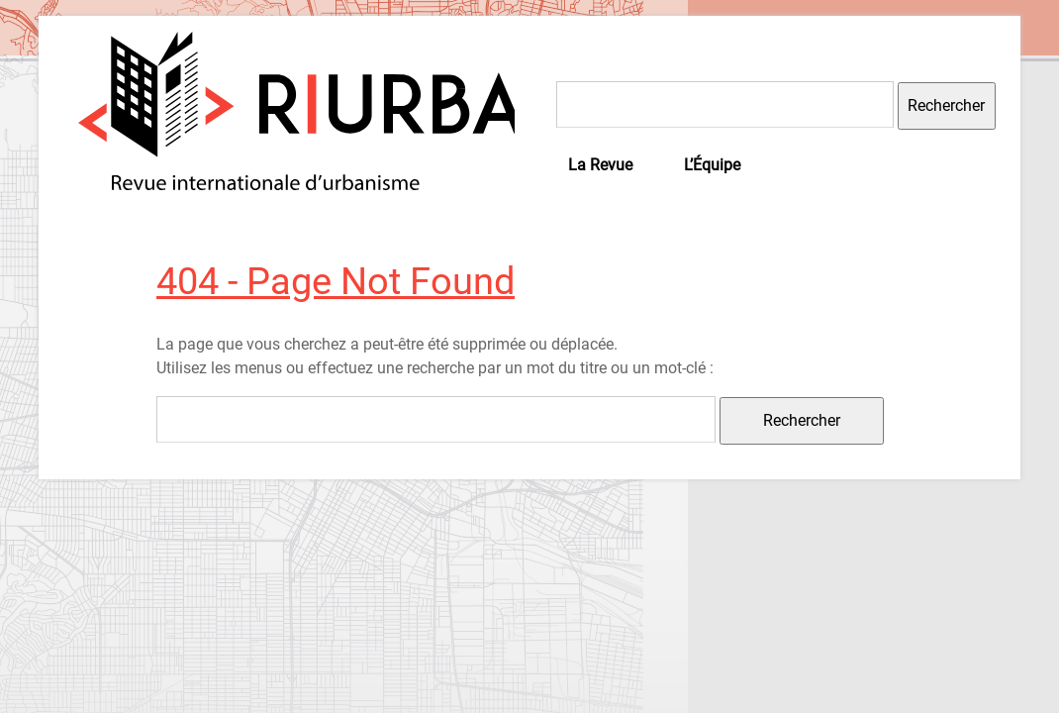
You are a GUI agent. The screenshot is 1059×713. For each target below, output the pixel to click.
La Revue (600, 164)
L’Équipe (712, 164)
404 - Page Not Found (335, 281)
